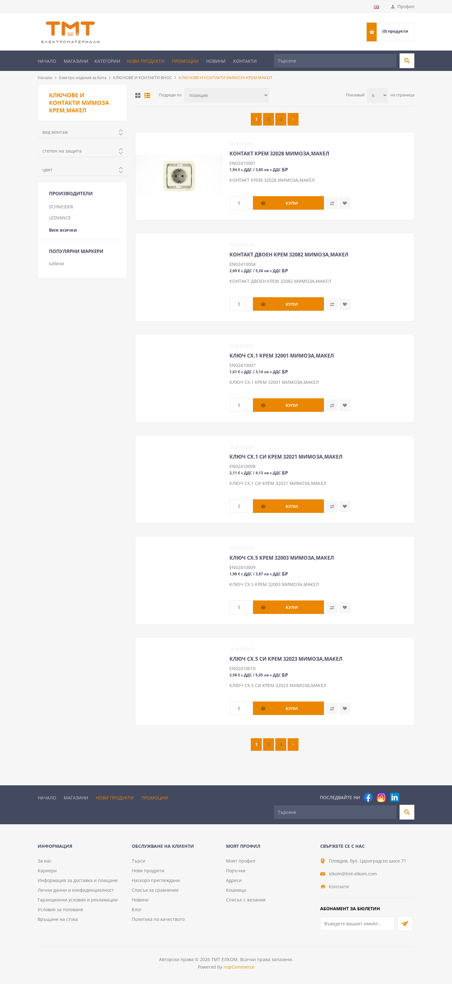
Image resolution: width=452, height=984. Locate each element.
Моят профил (240, 861)
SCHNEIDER (61, 207)
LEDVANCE (60, 218)
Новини (216, 61)
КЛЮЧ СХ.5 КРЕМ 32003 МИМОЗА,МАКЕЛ (281, 557)
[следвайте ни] (395, 797)
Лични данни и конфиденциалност (76, 890)
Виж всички (63, 230)
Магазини (76, 61)
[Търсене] (335, 60)
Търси (138, 861)
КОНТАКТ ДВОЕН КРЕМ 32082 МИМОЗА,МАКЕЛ (288, 254)
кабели (56, 263)
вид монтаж (55, 132)
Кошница (236, 890)
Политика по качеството (158, 919)
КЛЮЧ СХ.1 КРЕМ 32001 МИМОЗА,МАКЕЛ (281, 355)
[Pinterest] (408, 797)
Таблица (138, 95)
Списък (147, 95)
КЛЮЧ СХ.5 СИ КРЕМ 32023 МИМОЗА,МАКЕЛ (285, 658)
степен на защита (62, 151)
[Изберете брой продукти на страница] (377, 95)
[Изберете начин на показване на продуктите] (227, 95)
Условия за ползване (60, 909)
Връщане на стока (58, 919)
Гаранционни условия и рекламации (78, 900)
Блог (137, 909)
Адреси (234, 880)
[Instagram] (381, 797)
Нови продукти (145, 61)
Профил (405, 6)
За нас (44, 861)
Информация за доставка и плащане (78, 880)
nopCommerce (238, 967)
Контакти (245, 61)
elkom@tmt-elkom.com (353, 874)
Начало (47, 61)
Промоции (185, 61)
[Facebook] (368, 797)
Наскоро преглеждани (156, 880)
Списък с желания (246, 900)
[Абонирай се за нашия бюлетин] (357, 923)
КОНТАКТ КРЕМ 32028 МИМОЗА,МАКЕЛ (279, 153)
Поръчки (235, 871)
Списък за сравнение (155, 890)
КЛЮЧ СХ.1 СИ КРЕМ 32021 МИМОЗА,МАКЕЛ (285, 456)
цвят (47, 170)
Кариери (47, 871)
